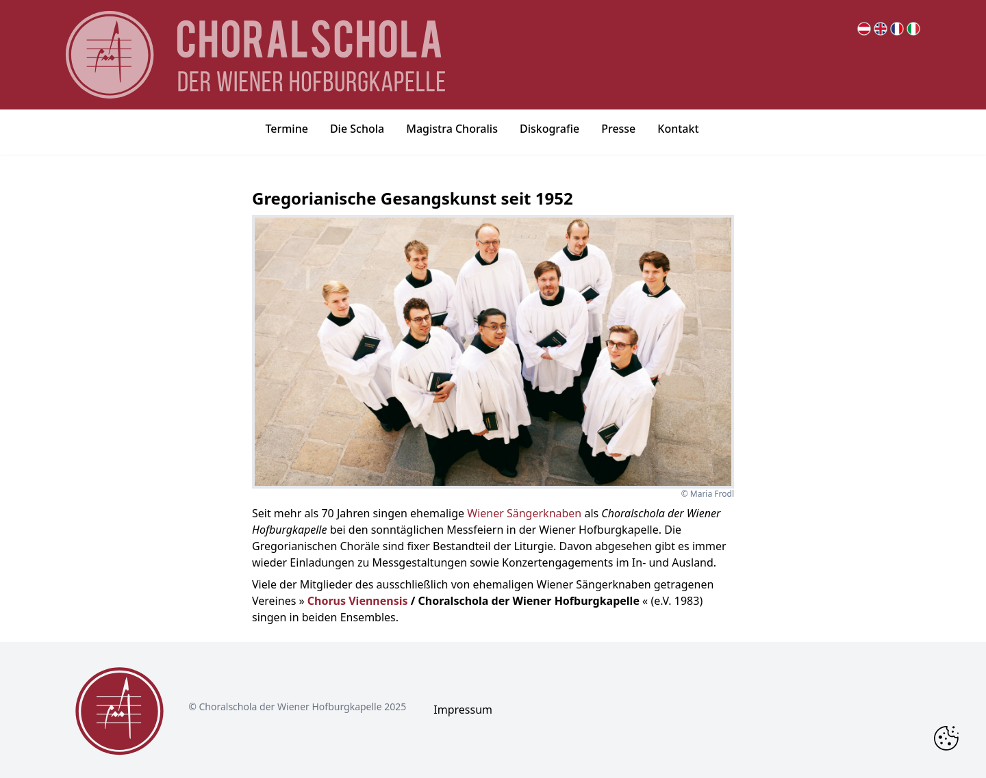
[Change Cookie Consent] (946, 738)
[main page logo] (255, 55)
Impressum (462, 709)
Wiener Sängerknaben (524, 513)
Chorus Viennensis (357, 600)
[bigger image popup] (493, 352)
